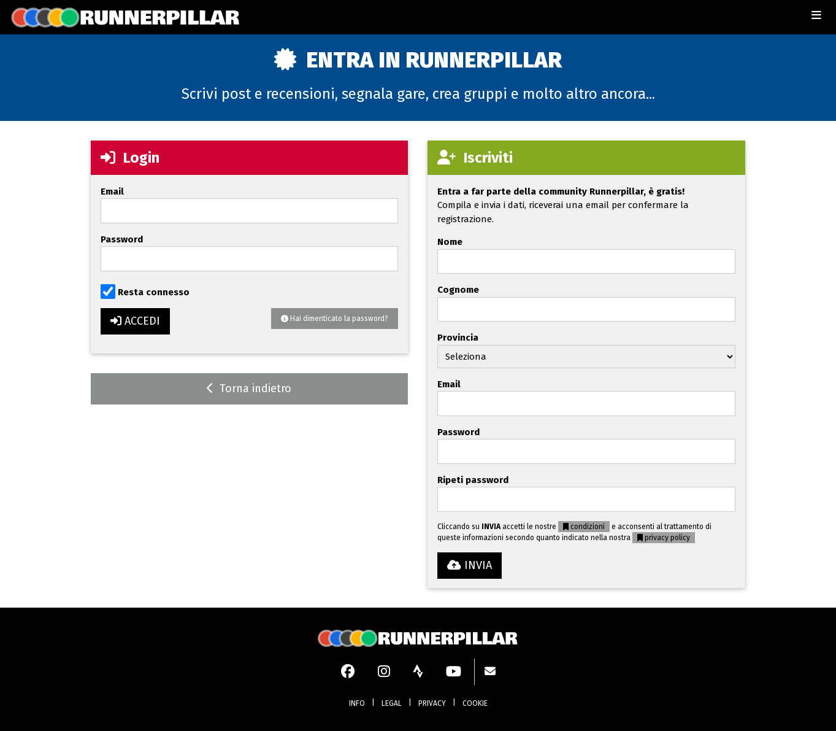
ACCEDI (135, 321)
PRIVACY (432, 703)
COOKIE (475, 703)
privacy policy (663, 537)
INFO (357, 703)
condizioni (584, 526)
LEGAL (392, 703)
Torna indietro (249, 388)
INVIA (469, 565)
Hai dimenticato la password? (334, 318)
